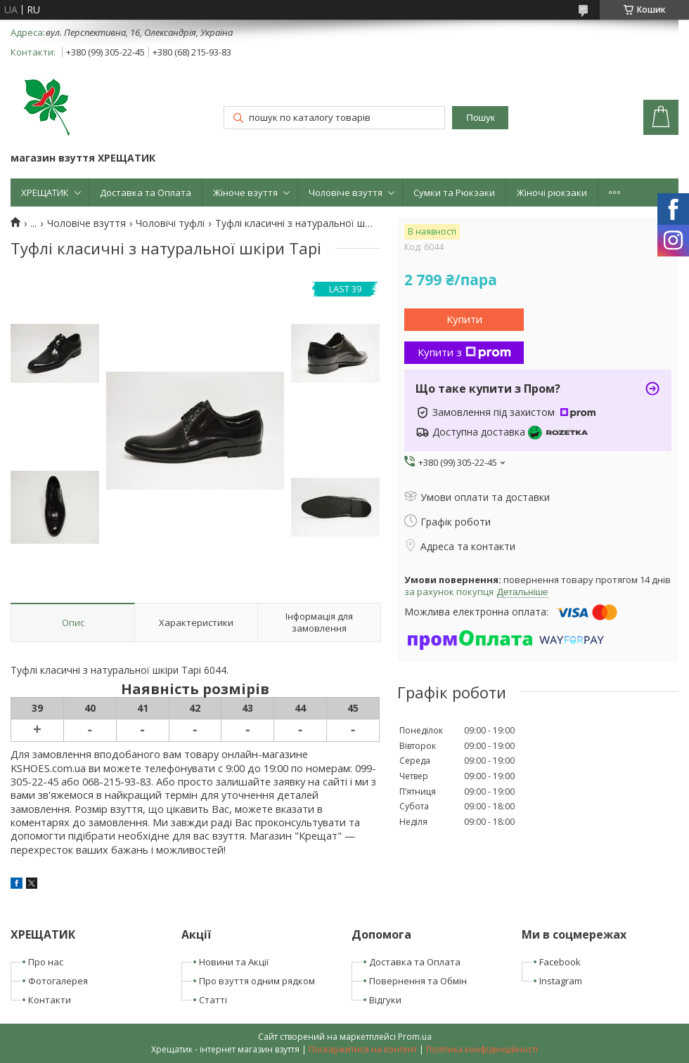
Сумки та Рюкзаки (454, 192)
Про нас (45, 962)
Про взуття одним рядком (257, 980)
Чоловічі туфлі (170, 223)
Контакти (49, 999)
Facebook (560, 962)
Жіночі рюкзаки (552, 192)
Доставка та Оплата (145, 192)
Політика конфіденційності (482, 1049)
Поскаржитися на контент (363, 1049)
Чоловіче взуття (345, 192)
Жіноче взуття (245, 192)
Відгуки (385, 999)
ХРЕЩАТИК (45, 192)
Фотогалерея (58, 980)
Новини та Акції (234, 962)
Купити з (464, 352)
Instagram (560, 980)
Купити (464, 319)
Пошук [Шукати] (480, 117)
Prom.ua (415, 1037)
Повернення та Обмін (418, 980)
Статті (213, 999)
